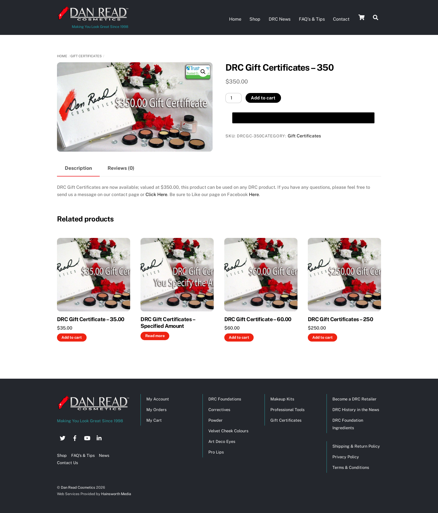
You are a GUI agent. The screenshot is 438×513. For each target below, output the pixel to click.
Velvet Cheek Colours (228, 430)
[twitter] (62, 437)
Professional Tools (287, 409)
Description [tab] (78, 168)
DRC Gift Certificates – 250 (340, 319)
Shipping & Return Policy (356, 445)
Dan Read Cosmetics (78, 487)
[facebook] (74, 437)
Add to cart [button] (71, 337)
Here (254, 194)
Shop (254, 19)
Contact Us (67, 462)
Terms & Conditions (350, 467)
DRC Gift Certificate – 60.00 (257, 319)
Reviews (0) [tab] (121, 168)
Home (235, 19)
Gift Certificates (86, 56)
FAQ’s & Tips (312, 19)
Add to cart (263, 97)
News (104, 455)
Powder (215, 419)
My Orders (156, 409)
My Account (157, 398)
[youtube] (87, 437)
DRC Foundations (224, 398)
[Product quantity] (233, 97)
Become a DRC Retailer (354, 398)
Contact (341, 19)
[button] (203, 71)
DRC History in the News (355, 409)
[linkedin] (99, 437)
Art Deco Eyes (221, 441)
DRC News (280, 19)
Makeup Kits (282, 398)
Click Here (156, 194)
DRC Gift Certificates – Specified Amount (168, 322)
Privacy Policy (345, 456)
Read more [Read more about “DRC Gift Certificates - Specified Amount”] (155, 335)
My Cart (154, 419)
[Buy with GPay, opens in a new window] (303, 117)
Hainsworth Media (115, 493)
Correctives (219, 409)
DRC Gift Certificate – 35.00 (90, 319)
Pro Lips (216, 451)
